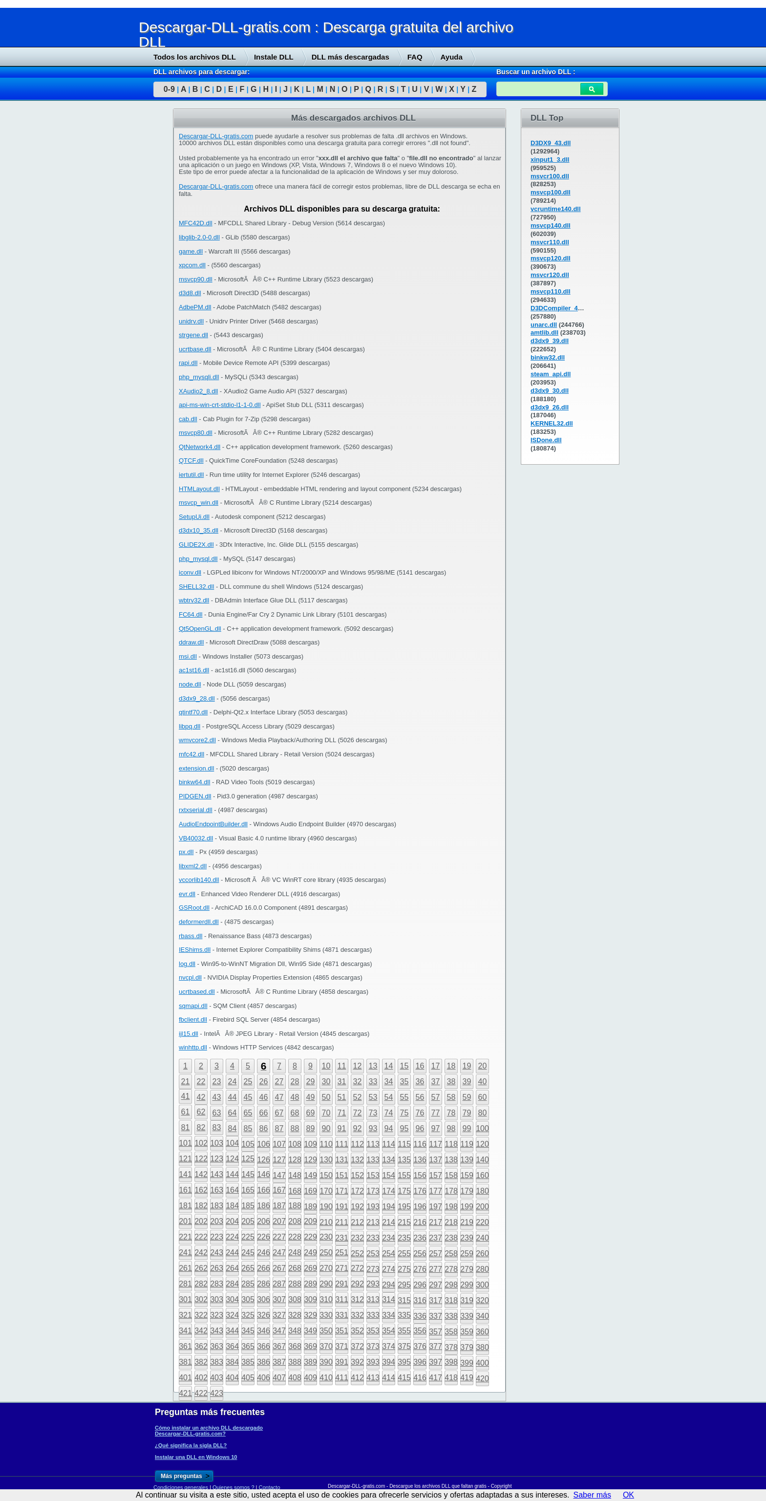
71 (342, 1113)
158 (451, 1175)
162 (201, 1190)
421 (185, 1393)
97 (435, 1128)
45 (248, 1097)
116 (419, 1144)
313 (373, 1299)
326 (263, 1315)
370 (326, 1346)
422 (201, 1393)
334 (388, 1315)
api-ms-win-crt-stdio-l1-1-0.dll (220, 404)
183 (216, 1205)
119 (466, 1144)
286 (263, 1284)
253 (373, 1253)
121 (185, 1159)
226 (263, 1237)
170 (326, 1191)
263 (216, 1268)
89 (310, 1128)
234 (388, 1238)
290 (326, 1284)
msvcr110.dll (550, 242)
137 (435, 1160)
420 (482, 1378)
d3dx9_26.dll (550, 407)
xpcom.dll (192, 265)
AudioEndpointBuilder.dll (213, 824)
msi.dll (188, 656)
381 (185, 1362)
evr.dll (187, 894)
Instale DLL (274, 57)
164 (232, 1190)
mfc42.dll (191, 754)
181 (185, 1205)
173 (373, 1191)
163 (216, 1190)
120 (482, 1144)
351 (341, 1331)
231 (341, 1238)
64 (232, 1113)
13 (373, 1066)
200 (482, 1206)
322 (201, 1315)
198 (451, 1206)
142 (201, 1174)
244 (232, 1252)
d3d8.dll (190, 293)
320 (482, 1300)
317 (435, 1300)
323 (216, 1315)
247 (279, 1252)
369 (310, 1346)
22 (201, 1081)
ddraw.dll (191, 642)
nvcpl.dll (190, 977)
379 (466, 1347)
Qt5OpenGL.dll (200, 628)
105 (248, 1144)
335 (404, 1315)
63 (217, 1113)
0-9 (169, 89)
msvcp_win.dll (198, 502)
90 (326, 1128)
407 (279, 1377)
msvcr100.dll (550, 176)
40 (482, 1081)
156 (419, 1175)
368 (294, 1346)
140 (482, 1160)
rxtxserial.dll (196, 810)
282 (201, 1284)
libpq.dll (189, 726)
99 (467, 1128)
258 (451, 1253)
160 (482, 1175)
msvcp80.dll (196, 432)
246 (263, 1252)
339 (466, 1316)
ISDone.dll (546, 440)
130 (326, 1160)
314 (388, 1299)
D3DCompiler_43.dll (561, 308)
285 (248, 1284)
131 (341, 1160)
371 (341, 1346)
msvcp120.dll (551, 258)
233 (373, 1238)
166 (263, 1190)
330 (326, 1315)
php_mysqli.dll (199, 377)
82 (201, 1127)
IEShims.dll (195, 949)
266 (263, 1268)
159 (466, 1175)
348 (294, 1331)
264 (232, 1268)
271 (341, 1268)
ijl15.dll (188, 1033)
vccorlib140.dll (199, 879)
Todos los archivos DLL (194, 57)
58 (451, 1097)
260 (482, 1253)
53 (373, 1097)
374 (388, 1346)
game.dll (191, 251)
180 (482, 1191)
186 (263, 1205)
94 (388, 1128)
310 (326, 1299)
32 (357, 1081)
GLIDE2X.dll (196, 544)
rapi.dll (188, 362)
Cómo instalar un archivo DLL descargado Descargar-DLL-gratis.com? (209, 1431)
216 (419, 1222)
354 (388, 1331)
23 (217, 1081)
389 (310, 1362)
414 (388, 1377)
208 (294, 1221)
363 (216, 1346)
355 (404, 1331)
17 (435, 1066)
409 (310, 1377)
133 (373, 1160)
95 (404, 1128)
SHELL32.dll (196, 586)
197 (435, 1206)
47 (279, 1097)
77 (435, 1113)
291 (341, 1284)
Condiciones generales (180, 1487)
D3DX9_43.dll (551, 143)
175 (404, 1191)
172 (357, 1191)
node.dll (190, 684)
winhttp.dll (193, 1047)
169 (310, 1191)
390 (326, 1362)
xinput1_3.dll (550, 159)
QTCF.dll (191, 460)
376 (419, 1346)
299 (466, 1285)
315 (404, 1300)
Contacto (269, 1487)
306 (263, 1299)
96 (420, 1128)
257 (435, 1253)
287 (279, 1284)
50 (326, 1097)
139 (466, 1160)
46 (263, 1097)
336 (419, 1316)
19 (467, 1066)
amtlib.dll (544, 332)
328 (294, 1315)
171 (341, 1191)
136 (419, 1160)
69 (310, 1113)
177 (435, 1191)
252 (357, 1253)
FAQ (415, 57)
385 (248, 1362)
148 (294, 1175)
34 (388, 1081)
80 (482, 1113)
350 (326, 1331)
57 (435, 1097)
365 (248, 1346)
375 (404, 1346)
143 (216, 1174)
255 (404, 1253)
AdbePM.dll (195, 307)
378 (451, 1347)
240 (482, 1238)
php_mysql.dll (198, 558)
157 (435, 1175)
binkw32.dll (548, 357)
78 (451, 1113)
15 (404, 1066)
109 (310, 1144)
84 (232, 1128)
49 (310, 1097)
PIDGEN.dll (195, 796)
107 (279, 1144)
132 (357, 1160)
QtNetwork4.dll (199, 446)
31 (342, 1081)
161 (185, 1190)
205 (248, 1221)
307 (279, 1299)
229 (310, 1237)
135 (404, 1160)
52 (357, 1097)
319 (466, 1300)
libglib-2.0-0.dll (199, 237)
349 (310, 1331)
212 (357, 1222)
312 (357, 1299)
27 (279, 1081)
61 (185, 1112)
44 (232, 1097)
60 (482, 1097)
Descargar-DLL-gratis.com (216, 136)
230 (326, 1237)
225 (248, 1237)
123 (216, 1159)
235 (404, 1238)
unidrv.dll (191, 321)
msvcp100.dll (551, 192)
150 (326, 1175)
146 (263, 1174)
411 (341, 1377)
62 (201, 1112)
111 (341, 1144)
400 (482, 1363)
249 (310, 1252)
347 (279, 1331)
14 (388, 1066)
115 (404, 1144)
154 (388, 1175)
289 (310, 1284)
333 (373, 1315)
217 (435, 1222)
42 (201, 1097)
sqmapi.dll (193, 1005)
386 (263, 1362)
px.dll (186, 852)
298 (451, 1285)
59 (467, 1097)
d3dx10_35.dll (198, 530)
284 (232, 1284)
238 (451, 1238)
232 (357, 1238)
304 (232, 1299)
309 (310, 1299)
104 (232, 1143)
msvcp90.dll (196, 279)
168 (294, 1191)
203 (216, 1221)
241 (185, 1252)
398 (451, 1362)
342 (201, 1331)
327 (279, 1315)
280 (482, 1269)
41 (185, 1096)
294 (388, 1285)
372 (357, 1346)
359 (466, 1332)
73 (373, 1113)
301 (185, 1299)
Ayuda (452, 57)
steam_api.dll (551, 374)
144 (232, 1174)
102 (201, 1143)
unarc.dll (544, 324)
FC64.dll (190, 614)
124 (232, 1159)
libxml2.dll (193, 866)
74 (388, 1113)
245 (248, 1252)
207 (279, 1221)
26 (263, 1081)
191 (341, 1206)
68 (295, 1113)
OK (628, 1495)
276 (419, 1269)
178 (451, 1191)
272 (357, 1268)
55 (404, 1097)
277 (435, 1269)
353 (373, 1331)
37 (435, 1081)
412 (357, 1377)
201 (185, 1221)
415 (404, 1377)
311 (341, 1299)
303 (216, 1299)
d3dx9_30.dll (550, 390)
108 (294, 1144)
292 (357, 1284)
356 (419, 1331)
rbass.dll (190, 936)
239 (466, 1238)
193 (373, 1206)
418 (451, 1377)
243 (216, 1252)
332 (357, 1315)
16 (420, 1066)
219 (466, 1222)
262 (201, 1268)
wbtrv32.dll (194, 600)
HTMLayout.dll (199, 489)
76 (420, 1113)
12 (357, 1066)
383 (216, 1362)
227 (279, 1237)
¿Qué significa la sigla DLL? (191, 1445)
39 (467, 1081)
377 (435, 1346)
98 (451, 1128)
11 (342, 1066)
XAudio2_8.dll (198, 391)
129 (310, 1160)
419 (466, 1377)
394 (388, 1362)
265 (248, 1268)
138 (451, 1160)
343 (216, 1331)
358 (451, 1332)
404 (232, 1377)
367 (279, 1346)
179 (466, 1191)
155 (404, 1175)
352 (357, 1331)
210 (326, 1222)
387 (279, 1362)
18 (451, 1066)
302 (201, 1299)
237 (435, 1238)
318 (451, 1300)
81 (185, 1127)
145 (248, 1174)
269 (310, 1268)
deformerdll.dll (199, 921)
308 (294, 1299)
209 (310, 1221)
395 (404, 1362)
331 (341, 1315)
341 (185, 1331)
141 (185, 1174)
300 (482, 1285)
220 (482, 1222)
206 (263, 1221)
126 (263, 1160)
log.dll (187, 963)
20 (482, 1066)
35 (404, 1081)
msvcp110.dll (551, 291)
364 (232, 1346)
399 (466, 1363)
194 (388, 1206)
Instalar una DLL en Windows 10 (196, 1457)
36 (420, 1081)
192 (357, 1206)
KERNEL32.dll (552, 423)
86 (263, 1128)
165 (248, 1190)
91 (342, 1128)
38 (451, 1081)
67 (279, 1113)
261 (185, 1268)
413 (373, 1377)
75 (404, 1113)
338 (451, 1316)
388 (294, 1362)
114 (388, 1144)
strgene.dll (193, 335)
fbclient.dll (193, 1019)
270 (326, 1268)
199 (466, 1206)
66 (263, 1113)
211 (341, 1222)
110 (326, 1144)
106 (263, 1144)
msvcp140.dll (551, 225)
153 (373, 1175)
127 (279, 1160)
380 (482, 1347)
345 (248, 1331)
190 (326, 1206)
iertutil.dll (191, 474)
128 (294, 1160)
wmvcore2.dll (197, 740)
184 (232, 1205)
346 (263, 1331)
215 (404, 1222)
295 (404, 1285)
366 (263, 1346)
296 (419, 1285)
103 (216, 1143)
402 (201, 1377)
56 (420, 1097)
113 (373, 1144)
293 (373, 1284)
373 (373, 1346)
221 (185, 1237)
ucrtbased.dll (197, 991)
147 (279, 1175)
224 (232, 1237)
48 (295, 1097)
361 (185, 1346)
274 (388, 1269)
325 (248, 1315)
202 (201, 1221)
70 (326, 1113)
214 (388, 1222)
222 (201, 1237)
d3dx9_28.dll (197, 698)
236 (419, 1238)
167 (279, 1190)
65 (248, 1113)
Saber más (592, 1495)
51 (342, 1097)
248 (294, 1252)
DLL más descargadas (350, 57)
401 (185, 1377)
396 (419, 1362)
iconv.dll (190, 572)
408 (294, 1377)
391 (341, 1362)
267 (279, 1268)
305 (248, 1299)
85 (248, 1128)
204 (232, 1221)
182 (201, 1205)
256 (419, 1253)
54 (388, 1097)
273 (373, 1269)
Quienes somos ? (234, 1487)
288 (294, 1284)
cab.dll (188, 419)
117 (435, 1144)
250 (326, 1252)
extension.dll (196, 768)
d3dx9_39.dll (550, 340)
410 (326, 1377)
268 (294, 1268)
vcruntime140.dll (556, 209)
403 (216, 1377)
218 (451, 1222)
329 (310, 1315)
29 (310, 1081)
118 (451, 1144)
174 (388, 1191)
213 (373, 1222)
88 (295, 1128)
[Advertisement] (73, 257)
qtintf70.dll (193, 712)
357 (435, 1332)
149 (310, 1175)
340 (482, 1316)
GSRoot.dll (194, 907)
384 (232, 1362)
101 (185, 1143)
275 (404, 1269)
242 (201, 1252)
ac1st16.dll (194, 670)
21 (185, 1081)
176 (419, 1191)
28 (295, 1081)
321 (185, 1315)
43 (217, 1097)
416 (419, 1377)
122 (201, 1159)
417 (435, 1377)
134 (388, 1160)
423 (216, 1393)
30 (326, 1081)
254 (388, 1253)
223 (216, 1237)
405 (248, 1377)
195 (404, 1206)
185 (248, 1205)
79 (467, 1113)
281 (185, 1284)
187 (279, 1205)
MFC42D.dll (196, 223)
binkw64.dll (194, 782)
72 (357, 1113)
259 (466, 1253)
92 (357, 1128)
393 (373, 1362)
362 (201, 1346)
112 (357, 1144)
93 (373, 1128)
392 (357, 1362)
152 (357, 1175)
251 (341, 1252)
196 (419, 1206)
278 (451, 1269)
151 (341, 1175)
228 (294, 1237)
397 (435, 1362)
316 (419, 1300)
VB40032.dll (196, 838)
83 (217, 1127)
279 (466, 1269)
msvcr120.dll (550, 275)
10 (326, 1066)
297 (435, 1285)
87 (279, 1128)
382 (201, 1362)
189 (310, 1206)
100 (482, 1128)
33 (373, 1081)
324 (232, 1315)
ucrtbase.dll (195, 349)
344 (232, 1331)
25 (248, 1081)
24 (232, 1081)
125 (248, 1159)
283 (216, 1284)
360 (482, 1332)
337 (435, 1316)
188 (294, 1205)
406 (263, 1377)
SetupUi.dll (194, 516)
